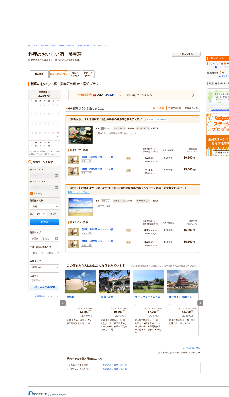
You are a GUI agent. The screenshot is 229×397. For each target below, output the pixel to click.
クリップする (186, 54)
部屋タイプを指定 (40, 238)
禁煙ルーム (37, 280)
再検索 (44, 221)
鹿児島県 (44, 46)
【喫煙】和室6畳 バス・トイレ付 (97, 157)
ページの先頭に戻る (191, 348)
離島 (53, 46)
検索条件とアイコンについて (47, 296)
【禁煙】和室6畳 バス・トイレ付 (97, 169)
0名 (54, 214)
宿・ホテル (32, 46)
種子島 (61, 46)
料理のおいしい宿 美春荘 (78, 46)
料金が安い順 (174, 107)
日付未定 (36, 193)
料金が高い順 (191, 107)
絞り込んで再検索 (44, 287)
